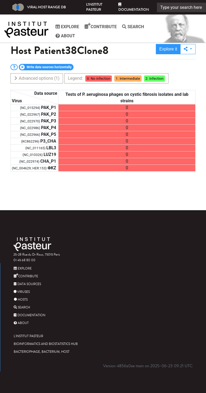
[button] (188, 49)
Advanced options (37, 78)
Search (133, 26)
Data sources (27, 284)
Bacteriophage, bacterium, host (41, 352)
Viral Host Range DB (39, 7)
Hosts (21, 299)
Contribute (100, 26)
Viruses (22, 292)
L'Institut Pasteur (94, 7)
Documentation (133, 7)
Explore (67, 26)
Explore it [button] (168, 49)
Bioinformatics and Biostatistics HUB (46, 344)
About (65, 35)
